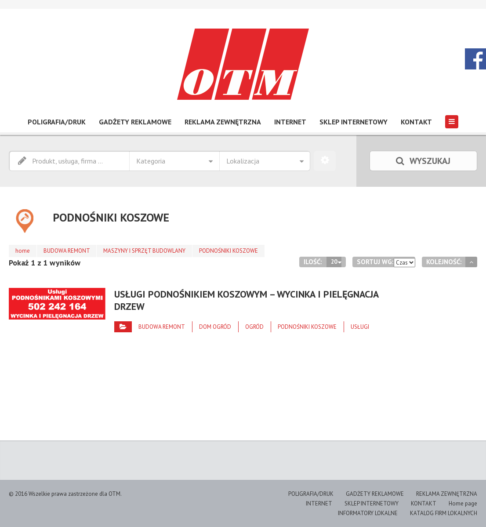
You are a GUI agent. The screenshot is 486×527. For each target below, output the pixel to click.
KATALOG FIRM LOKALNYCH (443, 513)
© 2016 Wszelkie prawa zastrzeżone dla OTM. (65, 494)
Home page (463, 503)
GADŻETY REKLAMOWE (135, 121)
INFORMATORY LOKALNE (368, 513)
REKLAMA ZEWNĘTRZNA (223, 121)
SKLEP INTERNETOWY (353, 121)
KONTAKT (416, 121)
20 (334, 261)
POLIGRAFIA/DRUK (57, 121)
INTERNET (290, 121)
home (22, 250)
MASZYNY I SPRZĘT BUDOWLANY (145, 250)
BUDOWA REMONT (67, 250)
